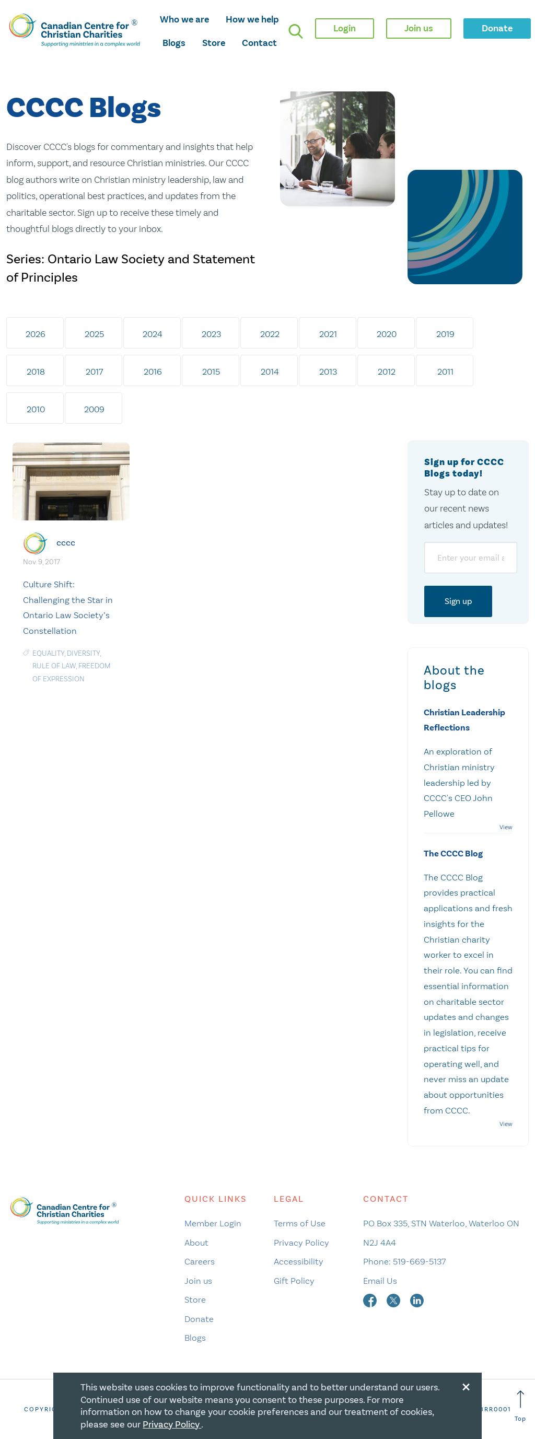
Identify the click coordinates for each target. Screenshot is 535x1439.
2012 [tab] (387, 371)
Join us (198, 1280)
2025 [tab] (94, 334)
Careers (199, 1261)
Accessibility (298, 1261)
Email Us (380, 1280)
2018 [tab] (36, 371)
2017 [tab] (94, 371)
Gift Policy (294, 1280)
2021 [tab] (328, 334)
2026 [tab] (35, 334)
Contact (259, 43)
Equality (48, 653)
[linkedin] (417, 1299)
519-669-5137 (419, 1261)
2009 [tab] (94, 409)
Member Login (212, 1223)
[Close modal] (466, 1385)
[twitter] (394, 1299)
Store (213, 43)
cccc (65, 542)
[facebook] (371, 1299)
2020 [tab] (387, 334)
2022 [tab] (270, 334)
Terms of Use (299, 1223)
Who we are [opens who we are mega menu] (184, 19)
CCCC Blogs (83, 108)
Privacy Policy (301, 1242)
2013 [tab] (328, 371)
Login (344, 28)
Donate (199, 1319)
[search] (295, 31)
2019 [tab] (445, 334)
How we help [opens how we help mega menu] (252, 19)
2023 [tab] (211, 334)
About (196, 1242)
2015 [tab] (211, 371)
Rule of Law (54, 666)
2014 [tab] (270, 371)
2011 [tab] (445, 371)
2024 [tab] (152, 334)
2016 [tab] (153, 371)
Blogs (173, 43)
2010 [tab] (36, 409)
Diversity (83, 653)
